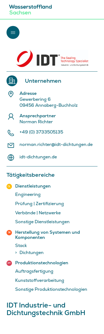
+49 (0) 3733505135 (41, 132)
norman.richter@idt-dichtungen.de (56, 144)
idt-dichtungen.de (38, 157)
